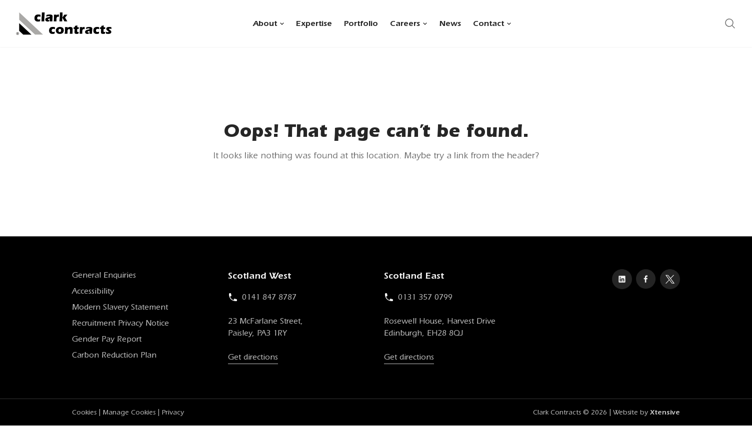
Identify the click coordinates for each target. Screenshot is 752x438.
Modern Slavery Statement (120, 308)
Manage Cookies (129, 414)
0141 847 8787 (262, 299)
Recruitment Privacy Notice (120, 324)
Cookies (84, 414)
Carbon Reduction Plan (114, 356)
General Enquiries (104, 276)
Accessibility (93, 292)
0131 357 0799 (418, 299)
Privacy (173, 414)
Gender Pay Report (107, 340)
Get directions (253, 358)
